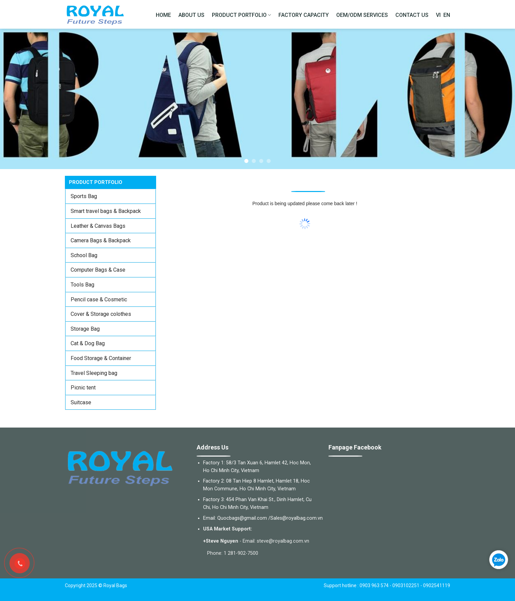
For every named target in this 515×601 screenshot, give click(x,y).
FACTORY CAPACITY (303, 15)
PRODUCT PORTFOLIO (241, 15)
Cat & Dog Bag (88, 343)
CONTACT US (411, 15)
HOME (163, 15)
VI (438, 15)
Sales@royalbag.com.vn (296, 518)
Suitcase (81, 402)
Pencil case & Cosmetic (99, 299)
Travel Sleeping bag (94, 373)
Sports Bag (84, 196)
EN (446, 15)
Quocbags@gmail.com (242, 518)
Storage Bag (85, 329)
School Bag (84, 255)
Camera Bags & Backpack (101, 240)
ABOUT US (191, 15)
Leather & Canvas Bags (98, 226)
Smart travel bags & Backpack (106, 211)
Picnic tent (83, 387)
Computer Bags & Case (98, 270)
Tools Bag (82, 284)
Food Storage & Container (101, 358)
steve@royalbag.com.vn (283, 541)
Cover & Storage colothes (101, 314)
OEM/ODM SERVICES (362, 15)
